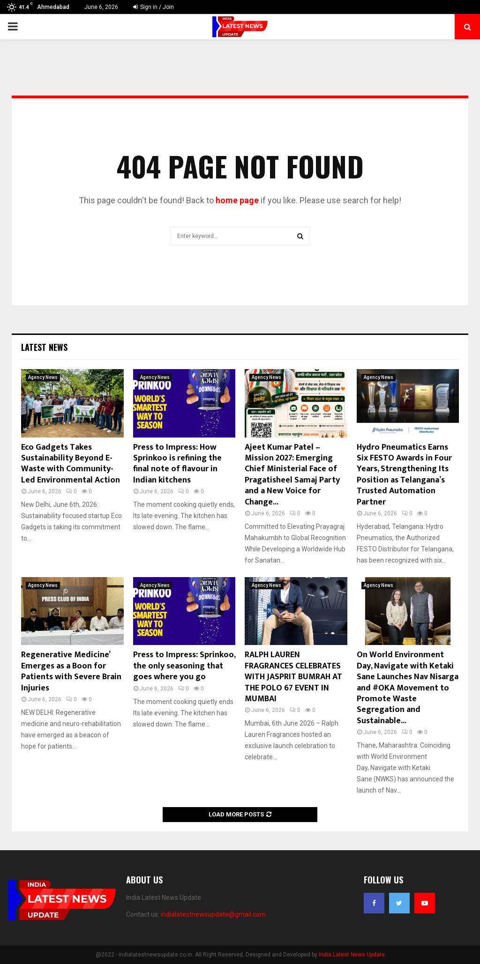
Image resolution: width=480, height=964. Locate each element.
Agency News (43, 377)
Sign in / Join (153, 7)
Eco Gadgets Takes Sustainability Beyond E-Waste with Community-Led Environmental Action (70, 463)
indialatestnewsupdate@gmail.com (213, 914)
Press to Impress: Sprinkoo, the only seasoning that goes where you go (184, 666)
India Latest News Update (352, 954)
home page (237, 200)
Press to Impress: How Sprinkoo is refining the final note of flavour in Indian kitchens (177, 463)
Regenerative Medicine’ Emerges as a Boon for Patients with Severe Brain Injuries (71, 671)
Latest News (44, 347)
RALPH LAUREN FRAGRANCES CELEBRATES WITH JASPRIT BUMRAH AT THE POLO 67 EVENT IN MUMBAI (293, 677)
